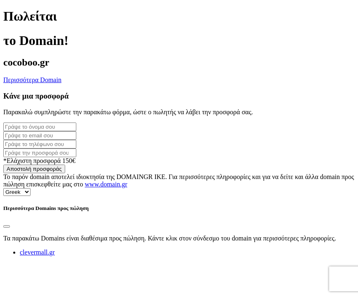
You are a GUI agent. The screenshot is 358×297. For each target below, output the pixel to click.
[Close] (6, 226)
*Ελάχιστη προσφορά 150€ (39, 160)
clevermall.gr (37, 252)
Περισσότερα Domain (32, 79)
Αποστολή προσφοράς (34, 169)
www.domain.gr (106, 184)
